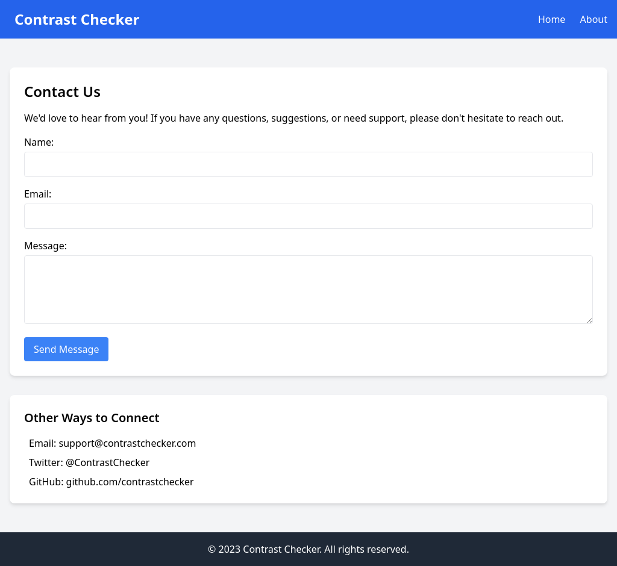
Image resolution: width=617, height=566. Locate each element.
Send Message (66, 349)
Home (552, 19)
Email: (37, 194)
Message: (45, 245)
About (593, 19)
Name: (39, 142)
